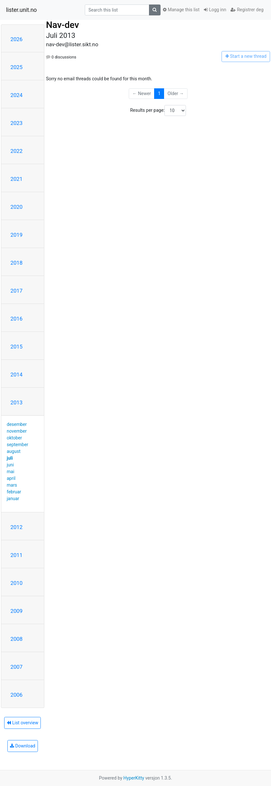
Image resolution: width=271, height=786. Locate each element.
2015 (17, 346)
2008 (17, 639)
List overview (22, 722)
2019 (17, 235)
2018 (17, 263)
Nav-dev (62, 25)
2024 (17, 95)
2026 (17, 39)
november (17, 431)
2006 (17, 695)
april (11, 478)
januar (13, 498)
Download (22, 745)
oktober (14, 437)
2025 (17, 67)
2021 (17, 179)
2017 (17, 290)
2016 (17, 318)
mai (10, 471)
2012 (17, 527)
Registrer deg (247, 9)
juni (10, 464)
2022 (17, 151)
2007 (17, 667)
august (14, 451)
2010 (17, 583)
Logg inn (215, 9)
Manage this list (181, 9)
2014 (17, 374)
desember (17, 424)
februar (14, 491)
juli (10, 458)
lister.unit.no (21, 10)
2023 (17, 123)
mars (12, 485)
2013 (17, 402)
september (17, 444)
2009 (17, 611)
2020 (17, 207)
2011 (17, 555)
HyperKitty (133, 778)
